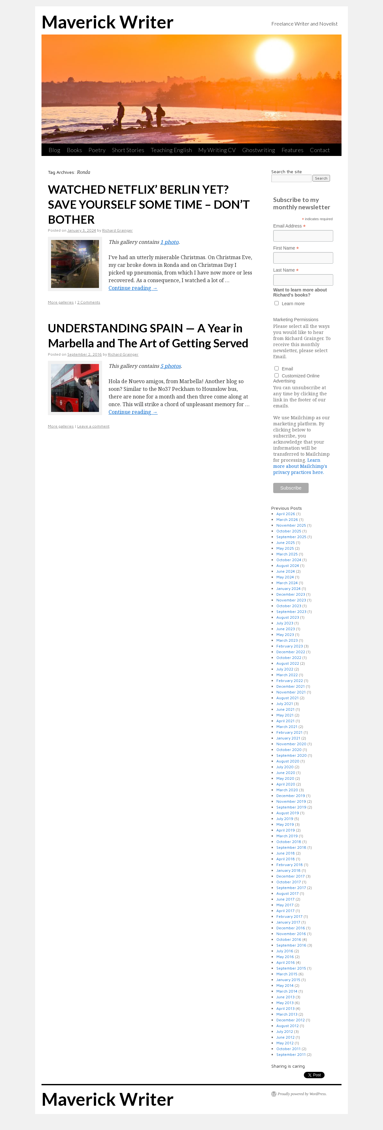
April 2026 (285, 513)
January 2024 (288, 588)
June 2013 (285, 997)
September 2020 (291, 755)
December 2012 (290, 1020)
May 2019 (285, 824)
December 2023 (290, 594)
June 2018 (285, 853)
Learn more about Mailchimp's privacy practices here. (300, 466)
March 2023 (287, 640)
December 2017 (290, 876)
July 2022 (284, 669)
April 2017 (285, 910)
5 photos (170, 365)
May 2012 (285, 1043)
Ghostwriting (258, 149)
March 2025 (287, 554)
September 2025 (291, 536)
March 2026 (287, 519)
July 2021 (284, 703)
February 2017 (289, 916)
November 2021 (291, 692)
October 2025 (288, 531)
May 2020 (285, 778)
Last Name (286, 270)
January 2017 (288, 922)
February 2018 (289, 864)
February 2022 (289, 680)
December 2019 (290, 795)
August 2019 (287, 812)
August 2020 (287, 761)
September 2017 (291, 887)
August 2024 (287, 565)
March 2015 (286, 973)
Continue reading (133, 287)
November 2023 (291, 600)
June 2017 (285, 899)
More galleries (61, 302)
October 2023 (288, 605)
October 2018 (288, 841)
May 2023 (285, 634)
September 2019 (291, 807)
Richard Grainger (117, 230)
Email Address (289, 226)
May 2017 (285, 904)
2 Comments (88, 302)
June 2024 (285, 571)
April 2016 (285, 962)
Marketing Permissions (296, 319)
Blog (54, 149)
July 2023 (284, 623)
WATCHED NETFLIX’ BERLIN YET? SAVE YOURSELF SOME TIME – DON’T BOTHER (149, 204)
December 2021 (290, 686)
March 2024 (287, 582)
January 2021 (288, 738)
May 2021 (285, 715)
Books (74, 149)
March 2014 (286, 991)
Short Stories (128, 149)
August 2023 (287, 617)
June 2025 (285, 542)
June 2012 (285, 1037)
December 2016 (290, 927)
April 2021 (285, 720)
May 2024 (285, 577)
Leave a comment (93, 426)
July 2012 (284, 1031)
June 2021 (285, 709)
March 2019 (287, 835)
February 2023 (289, 646)
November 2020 (291, 743)
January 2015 (288, 979)
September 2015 (291, 968)
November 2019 (291, 801)
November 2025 (291, 525)
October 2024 (288, 559)
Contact (320, 149)
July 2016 (284, 950)
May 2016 (285, 956)
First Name (286, 248)
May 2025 (285, 548)
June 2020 (285, 772)
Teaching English (171, 149)
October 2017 (288, 881)
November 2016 (291, 933)
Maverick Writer (107, 21)
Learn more (293, 303)
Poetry (97, 149)
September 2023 (291, 611)
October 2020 (289, 749)
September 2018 (291, 847)
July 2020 (285, 766)
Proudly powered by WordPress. (302, 1094)
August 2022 (287, 663)
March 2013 (286, 1014)
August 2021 (287, 697)
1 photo (169, 241)
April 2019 (285, 830)
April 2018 (285, 858)
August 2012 (287, 1025)
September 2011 (291, 1054)
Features (293, 149)
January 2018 (288, 870)
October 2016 (288, 939)
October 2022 (288, 657)
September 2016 (291, 945)
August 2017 (287, 893)
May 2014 (285, 985)
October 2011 (288, 1048)
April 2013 (285, 1008)
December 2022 (290, 651)
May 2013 (285, 1002)
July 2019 (284, 818)
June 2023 (285, 628)
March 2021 (286, 726)
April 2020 (285, 784)
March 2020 (287, 789)
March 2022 (287, 674)
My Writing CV (217, 149)
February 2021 (289, 732)
